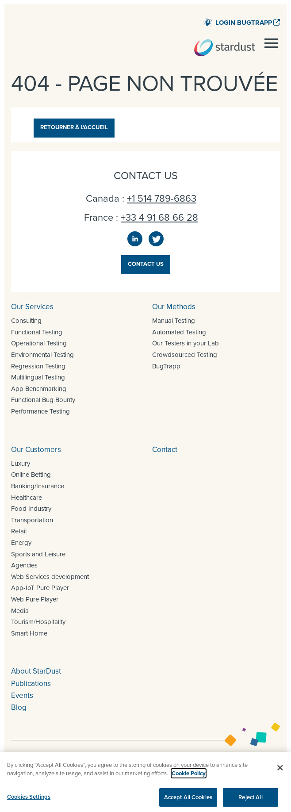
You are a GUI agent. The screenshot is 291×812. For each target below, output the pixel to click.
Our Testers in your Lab (185, 343)
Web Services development (50, 577)
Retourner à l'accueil (74, 127)
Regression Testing (38, 366)
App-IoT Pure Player (40, 588)
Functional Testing (36, 332)
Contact (164, 449)
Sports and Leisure (38, 554)
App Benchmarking (38, 389)
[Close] (280, 775)
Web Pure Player (34, 599)
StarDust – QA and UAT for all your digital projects (225, 47)
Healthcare (26, 497)
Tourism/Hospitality (38, 622)
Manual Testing (173, 321)
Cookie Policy (189, 781)
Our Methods (173, 306)
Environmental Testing (42, 355)
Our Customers (36, 449)
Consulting (26, 321)
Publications (31, 683)
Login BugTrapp (243, 22)
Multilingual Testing (38, 377)
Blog (19, 707)
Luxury (20, 463)
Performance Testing (40, 411)
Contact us (146, 264)
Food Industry (31, 508)
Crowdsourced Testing (184, 355)
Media (20, 611)
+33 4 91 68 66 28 (159, 217)
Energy (21, 543)
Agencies (24, 565)
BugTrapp (166, 366)
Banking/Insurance (37, 486)
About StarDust (36, 671)
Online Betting (31, 474)
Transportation (32, 520)
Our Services (32, 306)
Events (22, 695)
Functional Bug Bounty (43, 400)
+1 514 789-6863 (161, 198)
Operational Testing (39, 343)
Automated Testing (179, 332)
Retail (19, 531)
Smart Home (29, 633)
